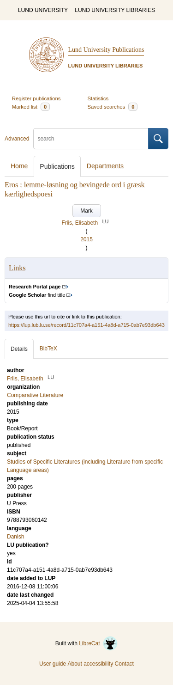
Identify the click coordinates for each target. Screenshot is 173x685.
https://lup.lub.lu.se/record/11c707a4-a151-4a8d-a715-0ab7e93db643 (86, 325)
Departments (105, 166)
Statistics (98, 98)
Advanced (17, 138)
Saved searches (113, 107)
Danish (15, 536)
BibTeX (48, 348)
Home (19, 166)
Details (19, 349)
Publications (57, 166)
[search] (91, 138)
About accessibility (90, 664)
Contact (124, 664)
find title (37, 295)
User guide (52, 664)
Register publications (36, 98)
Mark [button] (86, 211)
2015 (86, 239)
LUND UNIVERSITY (43, 10)
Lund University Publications (106, 49)
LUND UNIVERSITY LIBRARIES (115, 10)
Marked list (31, 107)
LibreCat (98, 643)
